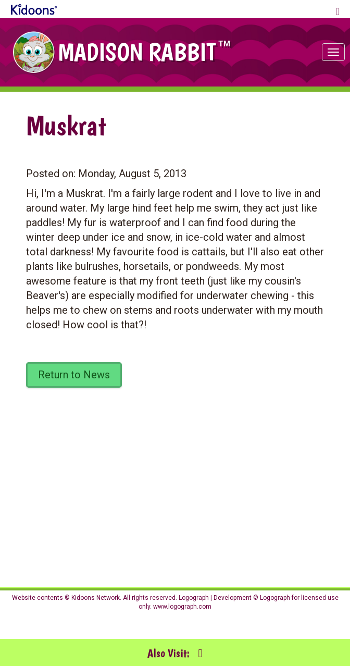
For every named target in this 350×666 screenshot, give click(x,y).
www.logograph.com (181, 606)
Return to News (74, 374)
